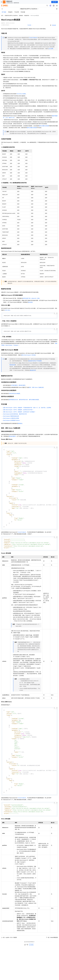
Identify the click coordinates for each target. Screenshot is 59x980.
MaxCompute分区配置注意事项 (11, 418)
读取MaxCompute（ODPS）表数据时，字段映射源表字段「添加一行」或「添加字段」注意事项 (27, 407)
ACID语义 (7, 310)
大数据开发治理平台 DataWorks (11, 15)
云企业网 (51, 48)
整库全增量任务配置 (44, 125)
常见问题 (23, 12)
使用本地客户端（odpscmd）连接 (31, 298)
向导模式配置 (14, 385)
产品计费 (16, 12)
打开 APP (55, 2)
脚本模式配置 (22, 385)
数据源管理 (33, 370)
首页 (2, 15)
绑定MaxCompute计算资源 (28, 355)
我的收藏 (54, 25)
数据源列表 (26, 15)
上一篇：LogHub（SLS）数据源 (9, 945)
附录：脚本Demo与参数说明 (36, 387)
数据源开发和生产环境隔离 (35, 361)
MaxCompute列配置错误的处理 (11, 416)
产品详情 (29, 25)
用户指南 (4, 12)
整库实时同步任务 (23, 399)
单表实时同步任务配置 (14, 393)
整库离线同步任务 (13, 399)
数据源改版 (12, 365)
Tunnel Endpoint (33, 37)
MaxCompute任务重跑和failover (11, 420)
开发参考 (10, 12)
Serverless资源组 (21, 93)
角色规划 (30, 302)
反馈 (31, 953)
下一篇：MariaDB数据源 (52, 945)
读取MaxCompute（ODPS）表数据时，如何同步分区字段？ (18, 409)
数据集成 (21, 15)
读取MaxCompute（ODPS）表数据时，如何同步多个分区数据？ (19, 412)
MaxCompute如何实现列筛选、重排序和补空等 (15, 414)
